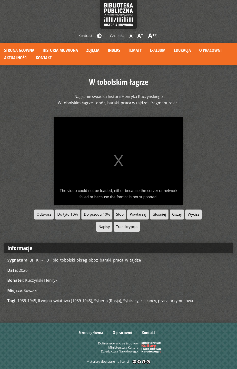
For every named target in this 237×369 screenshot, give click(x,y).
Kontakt (44, 58)
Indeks (114, 50)
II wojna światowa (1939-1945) (65, 300)
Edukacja (182, 50)
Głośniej (159, 214)
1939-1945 (26, 300)
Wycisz (193, 214)
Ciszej (177, 214)
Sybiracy (130, 300)
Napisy (104, 226)
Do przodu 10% (97, 214)
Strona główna (19, 50)
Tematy (135, 50)
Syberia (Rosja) (107, 300)
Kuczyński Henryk (41, 280)
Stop (120, 214)
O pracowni (210, 50)
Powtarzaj (138, 214)
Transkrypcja (127, 226)
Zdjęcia (92, 50)
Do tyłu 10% (67, 214)
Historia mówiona (60, 50)
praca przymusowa (175, 300)
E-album (158, 50)
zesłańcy (148, 300)
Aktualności (16, 58)
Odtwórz (44, 214)
